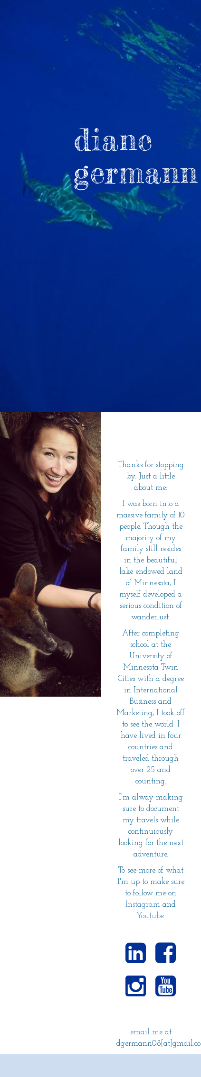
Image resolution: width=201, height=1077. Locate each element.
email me (146, 1032)
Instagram (142, 905)
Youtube (149, 916)
